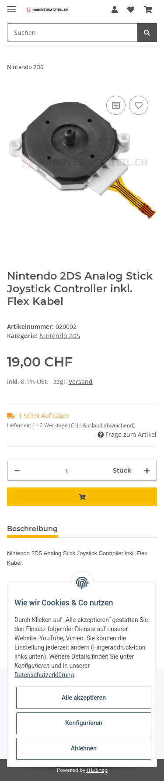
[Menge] (66, 470)
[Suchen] (72, 32)
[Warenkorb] (148, 9)
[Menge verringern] (17, 470)
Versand (81, 381)
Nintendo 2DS (59, 336)
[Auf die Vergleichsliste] (116, 105)
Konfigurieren (83, 722)
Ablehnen (84, 748)
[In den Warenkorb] (82, 496)
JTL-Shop (97, 770)
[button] (114, 9)
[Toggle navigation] (11, 5)
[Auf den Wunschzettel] (138, 105)
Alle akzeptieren (84, 697)
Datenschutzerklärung (44, 674)
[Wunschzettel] (130, 9)
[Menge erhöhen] (147, 470)
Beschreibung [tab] (32, 529)
